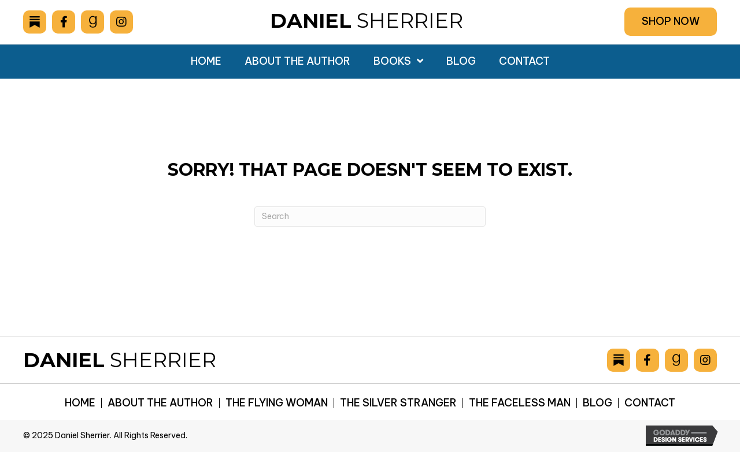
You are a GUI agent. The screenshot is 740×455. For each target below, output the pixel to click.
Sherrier (366, 20)
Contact (649, 403)
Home (80, 403)
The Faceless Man (520, 403)
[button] (670, 22)
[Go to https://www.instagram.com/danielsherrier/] (121, 22)
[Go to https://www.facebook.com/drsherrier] (63, 22)
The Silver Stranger (398, 403)
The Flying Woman (276, 403)
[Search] (370, 216)
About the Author (160, 403)
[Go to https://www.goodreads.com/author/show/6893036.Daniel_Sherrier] (92, 22)
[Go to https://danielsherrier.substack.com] (34, 22)
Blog (597, 403)
